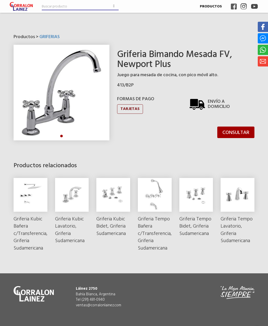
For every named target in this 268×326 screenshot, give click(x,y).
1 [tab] (61, 136)
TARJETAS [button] (130, 109)
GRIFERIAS (49, 37)
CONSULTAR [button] (235, 133)
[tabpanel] (61, 92)
